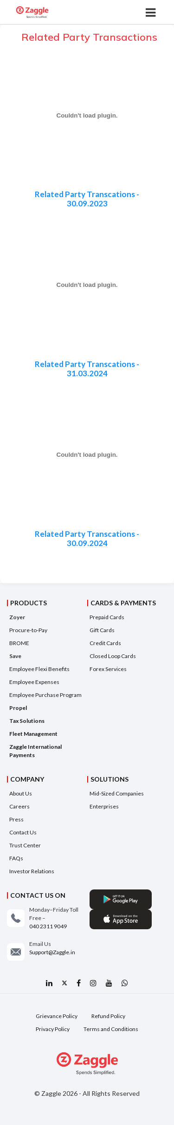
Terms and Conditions (111, 1029)
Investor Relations (31, 871)
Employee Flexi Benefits (39, 668)
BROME (19, 643)
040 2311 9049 (48, 926)
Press (16, 819)
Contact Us (23, 832)
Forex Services (108, 668)
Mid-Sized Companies (117, 793)
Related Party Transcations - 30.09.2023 (87, 199)
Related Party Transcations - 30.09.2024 (87, 538)
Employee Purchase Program (45, 694)
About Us (20, 793)
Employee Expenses (34, 681)
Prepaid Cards (107, 617)
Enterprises (104, 806)
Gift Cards (102, 630)
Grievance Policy (56, 1016)
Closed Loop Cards (113, 656)
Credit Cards (105, 643)
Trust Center (25, 845)
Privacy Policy (53, 1029)
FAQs (16, 858)
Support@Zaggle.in (52, 952)
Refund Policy (108, 1016)
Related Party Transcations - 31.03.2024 (87, 369)
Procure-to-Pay (28, 630)
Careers (19, 806)
